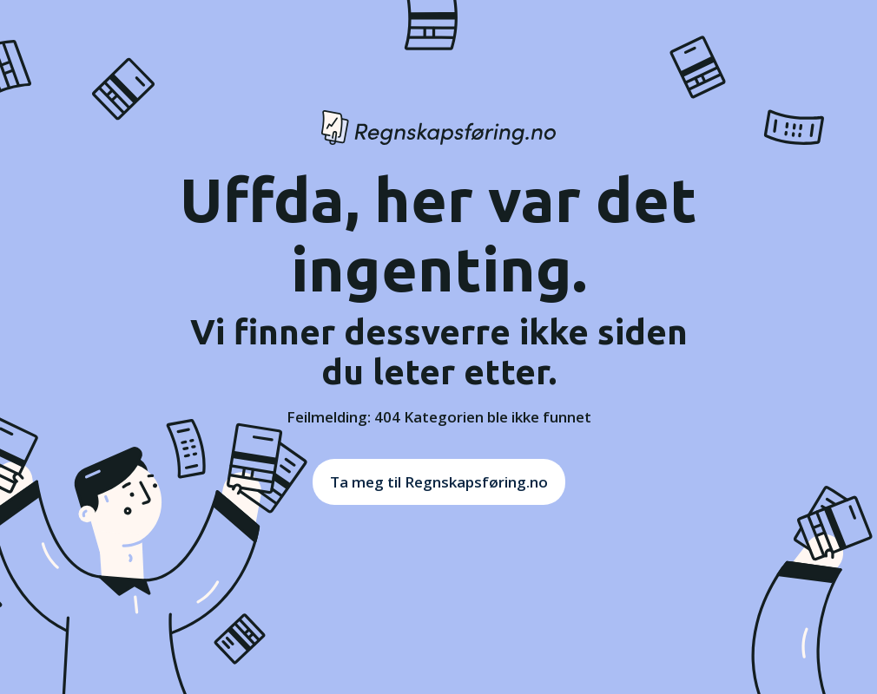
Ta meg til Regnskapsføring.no (439, 482)
